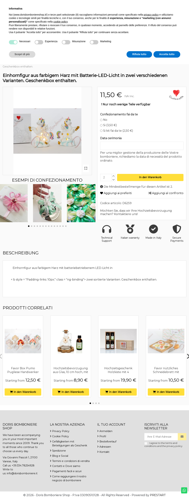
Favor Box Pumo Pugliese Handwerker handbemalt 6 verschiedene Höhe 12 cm (23, 374)
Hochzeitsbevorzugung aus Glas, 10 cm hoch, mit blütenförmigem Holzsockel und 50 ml (70, 374)
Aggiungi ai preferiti (116, 193)
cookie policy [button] (60, 454)
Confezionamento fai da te (119, 114)
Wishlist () (176, 3)
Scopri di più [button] (22, 487)
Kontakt (71, 3)
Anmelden (105, 431)
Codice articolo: (111, 203)
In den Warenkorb (150, 177)
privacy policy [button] (151, 447)
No (103, 119)
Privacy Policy (60, 431)
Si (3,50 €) (108, 125)
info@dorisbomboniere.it (45, 3)
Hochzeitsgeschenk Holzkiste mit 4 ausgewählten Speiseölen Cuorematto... (118, 374)
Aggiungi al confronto (165, 193)
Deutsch (155, 3)
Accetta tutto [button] (167, 487)
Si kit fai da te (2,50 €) (116, 130)
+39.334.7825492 (14, 3)
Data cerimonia (111, 138)
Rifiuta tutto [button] (139, 487)
